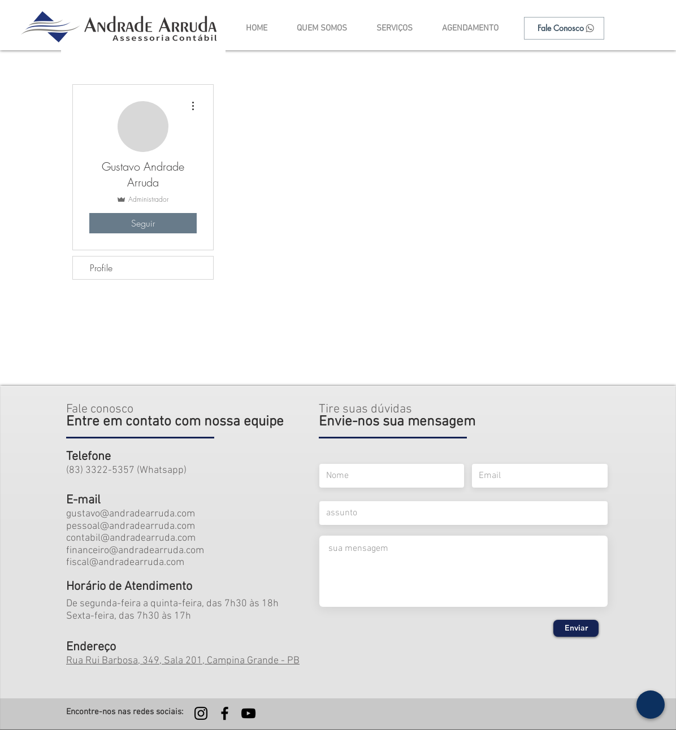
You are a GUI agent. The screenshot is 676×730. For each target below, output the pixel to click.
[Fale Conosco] (564, 28)
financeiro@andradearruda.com (135, 551)
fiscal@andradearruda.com (125, 562)
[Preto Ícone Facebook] (224, 713)
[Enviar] (576, 628)
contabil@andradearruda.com (131, 538)
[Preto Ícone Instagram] (201, 713)
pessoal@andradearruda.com (130, 526)
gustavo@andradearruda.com (130, 514)
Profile (101, 268)
